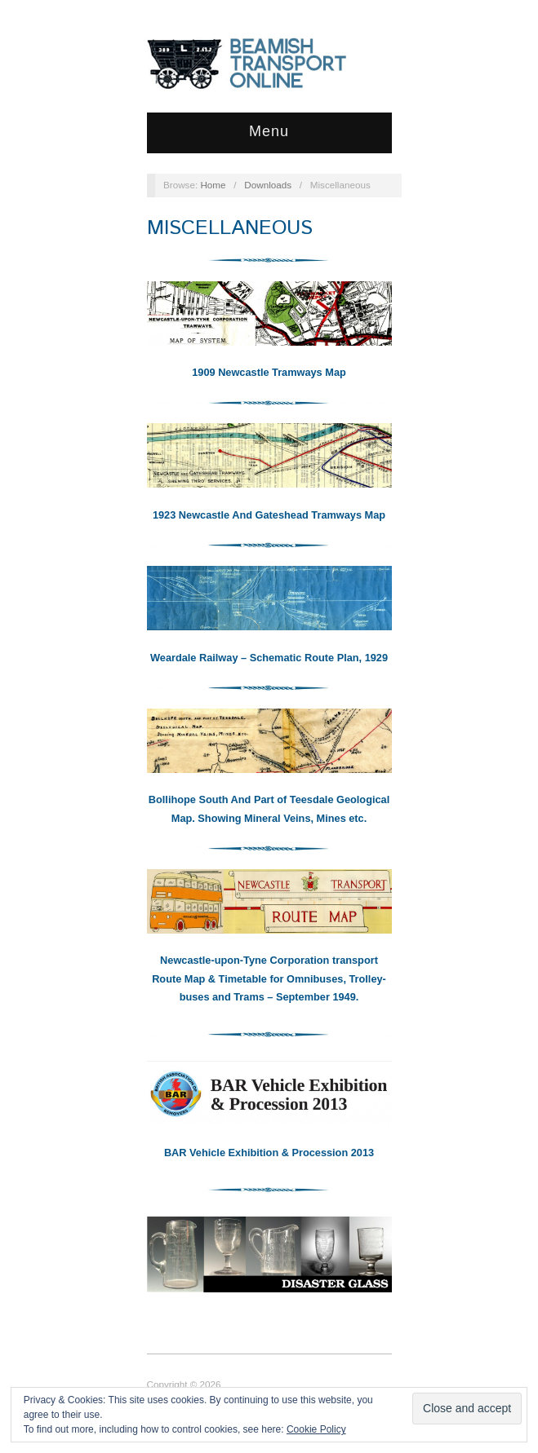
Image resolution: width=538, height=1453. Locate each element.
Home (212, 184)
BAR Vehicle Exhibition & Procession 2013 (269, 1152)
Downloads (267, 184)
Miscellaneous (230, 228)
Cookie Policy (316, 1429)
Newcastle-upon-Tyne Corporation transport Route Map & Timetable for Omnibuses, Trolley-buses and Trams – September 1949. (269, 978)
